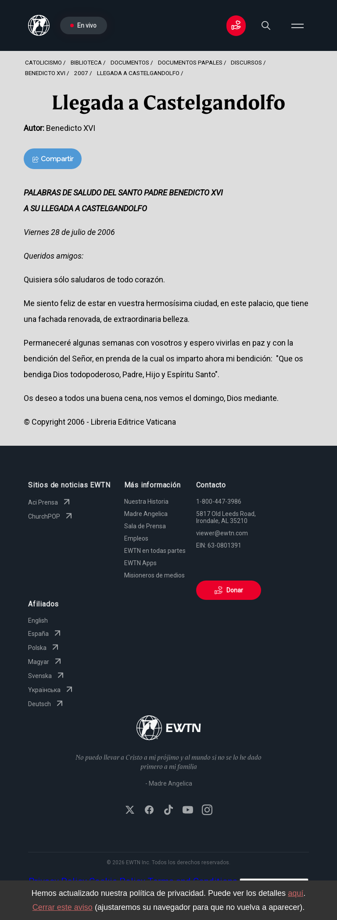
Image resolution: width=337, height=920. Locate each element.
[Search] (266, 25)
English (38, 620)
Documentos (130, 62)
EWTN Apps (140, 562)
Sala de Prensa (145, 526)
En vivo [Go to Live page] (83, 25)
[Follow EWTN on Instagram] (207, 811)
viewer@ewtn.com (222, 533)
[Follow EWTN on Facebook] (149, 811)
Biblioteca (86, 62)
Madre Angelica (146, 513)
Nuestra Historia (146, 501)
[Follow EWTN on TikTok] (168, 811)
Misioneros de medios (154, 575)
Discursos (246, 62)
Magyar (45, 662)
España (45, 634)
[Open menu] (297, 25)
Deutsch (46, 704)
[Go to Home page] (168, 728)
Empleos (136, 538)
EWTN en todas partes (155, 550)
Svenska (47, 676)
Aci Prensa (50, 502)
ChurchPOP (51, 516)
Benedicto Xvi (45, 72)
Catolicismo (43, 62)
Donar (228, 590)
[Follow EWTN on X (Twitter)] (130, 811)
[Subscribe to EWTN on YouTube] (188, 811)
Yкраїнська (51, 690)
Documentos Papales (190, 62)
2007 (81, 72)
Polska (44, 648)
